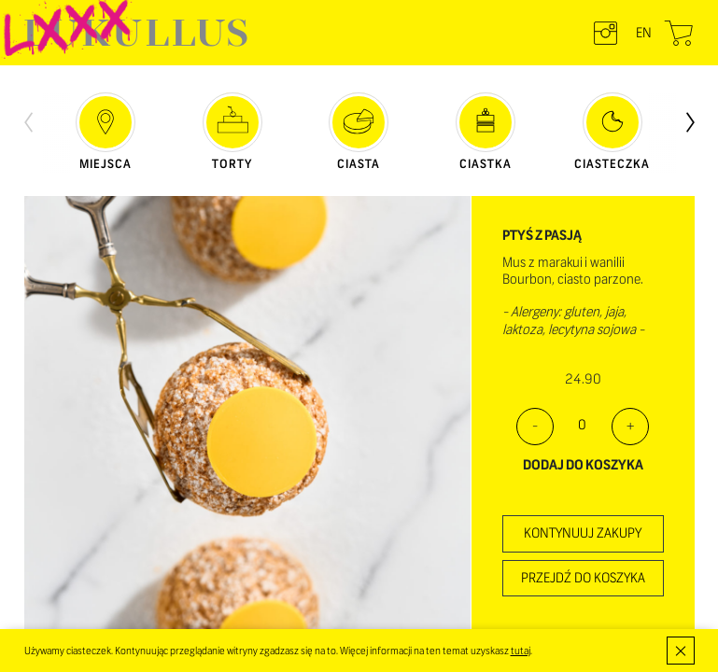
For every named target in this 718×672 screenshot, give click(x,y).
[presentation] (28, 120)
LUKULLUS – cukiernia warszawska (135, 33)
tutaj (520, 650)
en (644, 32)
